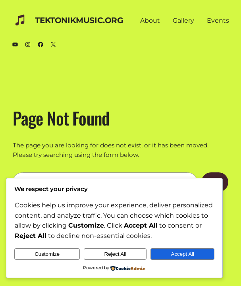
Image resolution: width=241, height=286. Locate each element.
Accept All (183, 254)
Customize (47, 254)
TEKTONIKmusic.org (79, 20)
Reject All (115, 254)
